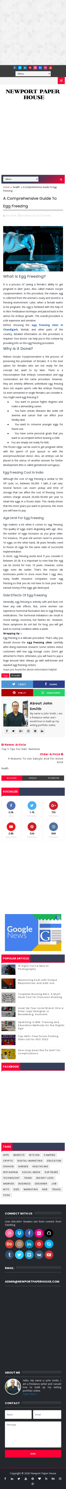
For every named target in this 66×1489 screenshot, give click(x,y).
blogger (12, 778)
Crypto (8, 1160)
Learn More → (31, 1394)
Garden (23, 1166)
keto (6, 1189)
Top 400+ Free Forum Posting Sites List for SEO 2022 (38, 1038)
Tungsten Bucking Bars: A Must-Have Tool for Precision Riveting (40, 995)
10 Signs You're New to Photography (33, 967)
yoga (6, 1195)
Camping (49, 1155)
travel (56, 1189)
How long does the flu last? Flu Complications (39, 1052)
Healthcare (40, 1166)
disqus (32, 778)
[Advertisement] (33, 32)
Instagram (10, 1172)
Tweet (19, 684)
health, (47, 215)
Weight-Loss (45, 1177)
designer (41, 1183)
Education (54, 1160)
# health (15, 675)
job (54, 1183)
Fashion (8, 1166)
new (45, 1189)
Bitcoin (34, 1155)
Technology (11, 1177)
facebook (53, 778)
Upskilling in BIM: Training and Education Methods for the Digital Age (41, 1025)
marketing (31, 1189)
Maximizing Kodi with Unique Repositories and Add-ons (37, 981)
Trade (28, 1177)
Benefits (19, 1155)
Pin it (19, 692)
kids (16, 1189)
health (16, 187)
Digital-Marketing (30, 1160)
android (8, 1183)
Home (6, 187)
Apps (6, 1155)
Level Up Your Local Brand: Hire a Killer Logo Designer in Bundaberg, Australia (41, 1011)
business (24, 1183)
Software (51, 1172)
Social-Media (31, 1172)
